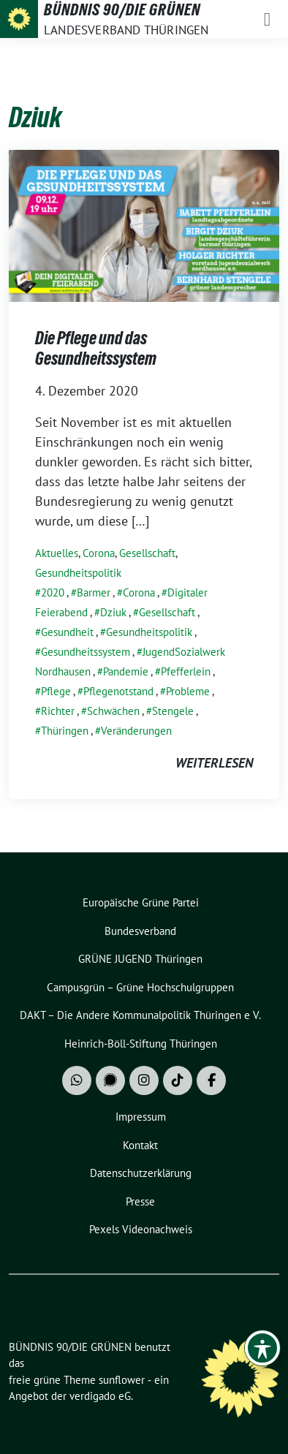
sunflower (122, 1380)
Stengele (173, 711)
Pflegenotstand (118, 691)
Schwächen (113, 711)
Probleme (188, 691)
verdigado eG (100, 1396)
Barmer (93, 592)
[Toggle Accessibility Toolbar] (262, 1348)
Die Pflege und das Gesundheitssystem (95, 348)
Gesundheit (67, 632)
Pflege (56, 691)
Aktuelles (56, 553)
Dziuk (113, 612)
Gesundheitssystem (85, 652)
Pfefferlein (186, 671)
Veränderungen (136, 731)
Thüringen (64, 731)
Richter (58, 711)
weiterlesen (214, 762)
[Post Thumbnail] (144, 224)
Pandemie (125, 671)
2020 (52, 592)
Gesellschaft (147, 553)
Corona (99, 553)
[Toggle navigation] (267, 19)
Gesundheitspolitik (78, 573)
